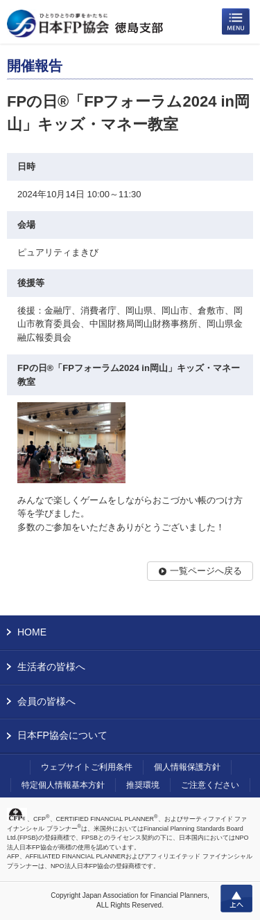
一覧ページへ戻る (206, 571)
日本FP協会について (62, 735)
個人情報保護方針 (187, 767)
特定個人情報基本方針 (63, 785)
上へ (236, 898)
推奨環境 (142, 785)
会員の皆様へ (46, 701)
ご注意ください (210, 785)
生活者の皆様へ (51, 666)
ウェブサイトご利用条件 (86, 767)
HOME (31, 632)
